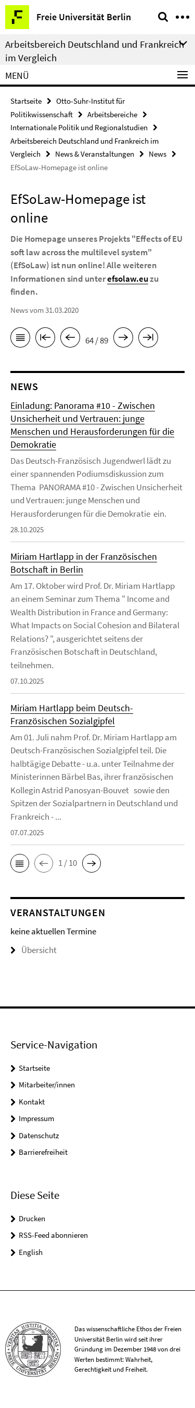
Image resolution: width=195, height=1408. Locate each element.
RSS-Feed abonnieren (53, 1235)
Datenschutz (39, 1135)
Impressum (36, 1118)
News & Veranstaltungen (94, 154)
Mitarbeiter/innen (47, 1084)
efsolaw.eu (127, 278)
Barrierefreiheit (43, 1152)
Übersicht (33, 950)
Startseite (26, 101)
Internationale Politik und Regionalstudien (79, 127)
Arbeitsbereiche (112, 114)
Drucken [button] (32, 1218)
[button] (19, 863)
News (157, 154)
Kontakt (32, 1102)
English (31, 1252)
